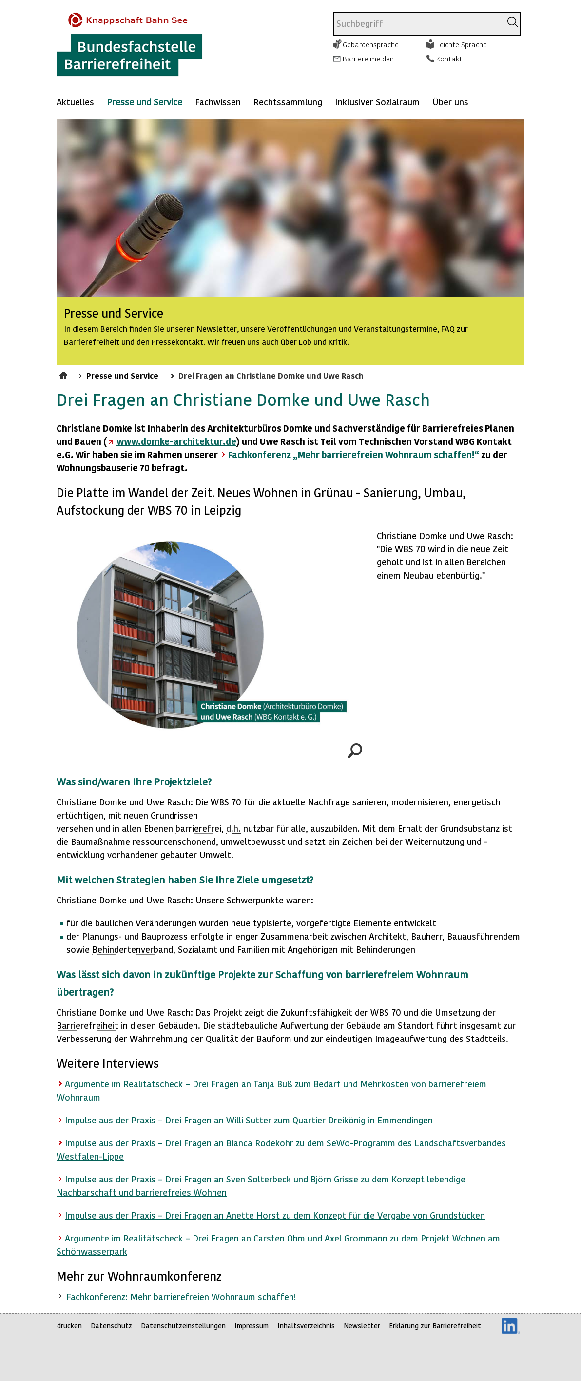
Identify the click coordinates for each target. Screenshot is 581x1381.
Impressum (251, 1325)
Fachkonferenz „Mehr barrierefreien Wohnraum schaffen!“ (353, 454)
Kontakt (449, 58)
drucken (69, 1325)
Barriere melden (368, 58)
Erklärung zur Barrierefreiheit (435, 1325)
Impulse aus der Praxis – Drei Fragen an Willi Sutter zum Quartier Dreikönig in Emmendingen (249, 1120)
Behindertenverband (132, 949)
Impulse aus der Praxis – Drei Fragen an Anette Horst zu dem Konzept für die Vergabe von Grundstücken (275, 1215)
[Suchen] (513, 22)
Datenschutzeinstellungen (183, 1325)
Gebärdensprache (371, 44)
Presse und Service (144, 102)
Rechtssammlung (287, 102)
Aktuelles (75, 102)
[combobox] (417, 24)
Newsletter (362, 1325)
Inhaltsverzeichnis (306, 1325)
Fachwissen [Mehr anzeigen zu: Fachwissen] (218, 102)
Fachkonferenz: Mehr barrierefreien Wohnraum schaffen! (181, 1296)
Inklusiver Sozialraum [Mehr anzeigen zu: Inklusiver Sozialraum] (377, 102)
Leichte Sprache (461, 44)
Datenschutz (111, 1325)
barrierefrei (198, 828)
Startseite (64, 373)
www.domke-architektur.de (176, 441)
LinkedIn (511, 1326)
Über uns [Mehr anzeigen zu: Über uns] (450, 102)
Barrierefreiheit (87, 1025)
